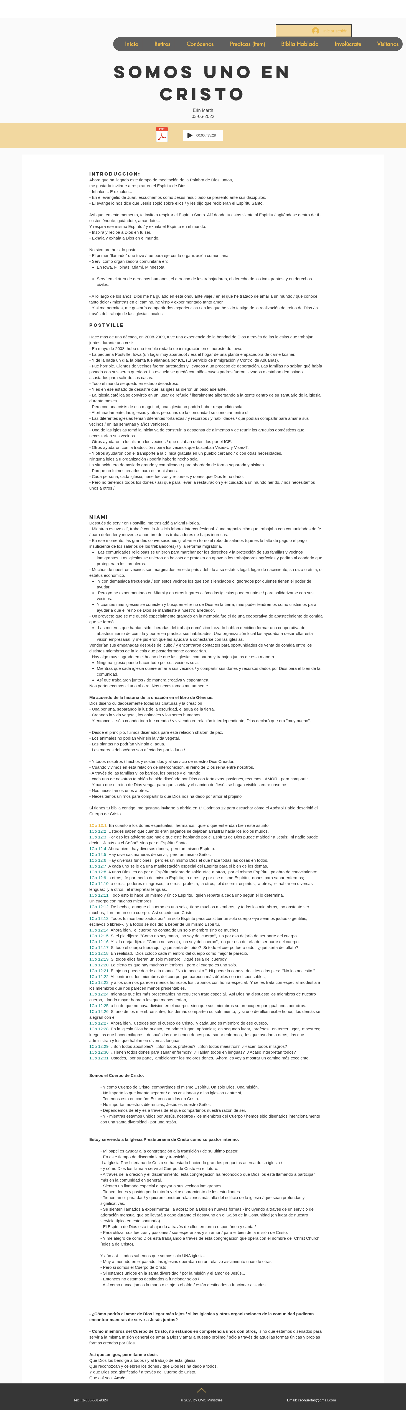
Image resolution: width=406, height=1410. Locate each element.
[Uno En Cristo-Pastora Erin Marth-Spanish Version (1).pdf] (162, 135)
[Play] (189, 135)
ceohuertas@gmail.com (317, 1400)
